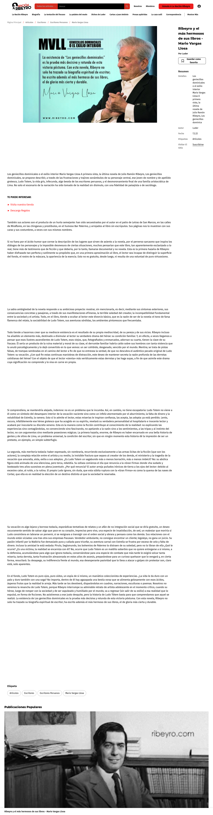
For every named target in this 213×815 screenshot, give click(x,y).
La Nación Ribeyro (20, 14)
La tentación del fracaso (54, 14)
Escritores (29, 693)
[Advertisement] (90, 147)
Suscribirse (198, 144)
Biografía (36, 14)
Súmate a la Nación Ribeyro (176, 6)
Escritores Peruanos (49, 693)
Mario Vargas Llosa (74, 693)
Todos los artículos (46, 6)
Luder (185, 53)
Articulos (14, 693)
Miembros (150, 6)
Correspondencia (173, 14)
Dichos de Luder (98, 14)
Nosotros (138, 6)
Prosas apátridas (140, 14)
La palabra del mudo (78, 14)
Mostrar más (192, 14)
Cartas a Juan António (119, 14)
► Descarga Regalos (18, 210)
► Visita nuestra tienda (20, 204)
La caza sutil (156, 14)
